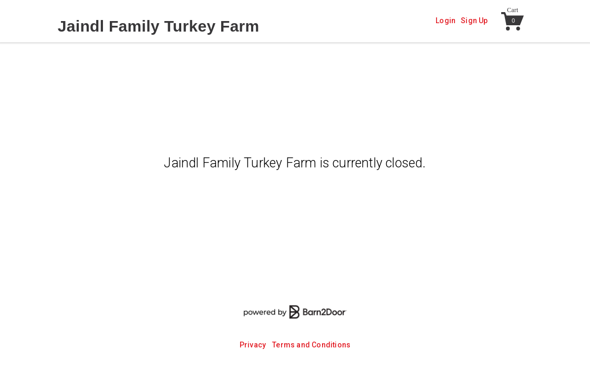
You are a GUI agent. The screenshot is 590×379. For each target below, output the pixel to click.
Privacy (253, 345)
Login (446, 20)
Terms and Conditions (311, 345)
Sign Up (474, 20)
